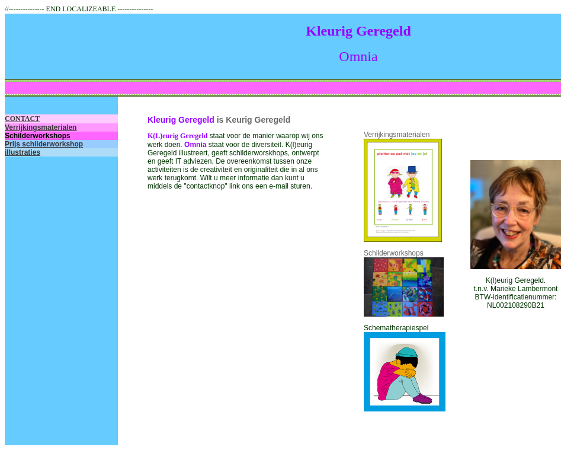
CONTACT (22, 118)
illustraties (22, 152)
